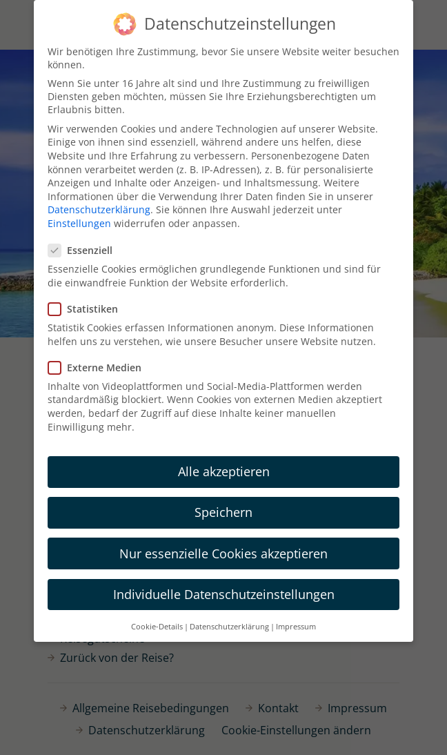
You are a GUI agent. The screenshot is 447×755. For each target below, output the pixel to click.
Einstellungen (79, 223)
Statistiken (87, 308)
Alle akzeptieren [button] (224, 471)
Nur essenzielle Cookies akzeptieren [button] (223, 553)
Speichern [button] (223, 512)
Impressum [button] (296, 626)
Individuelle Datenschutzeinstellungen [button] (224, 594)
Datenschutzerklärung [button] (229, 626)
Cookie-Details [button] (157, 626)
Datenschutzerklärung (99, 209)
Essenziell (84, 250)
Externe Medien (99, 367)
